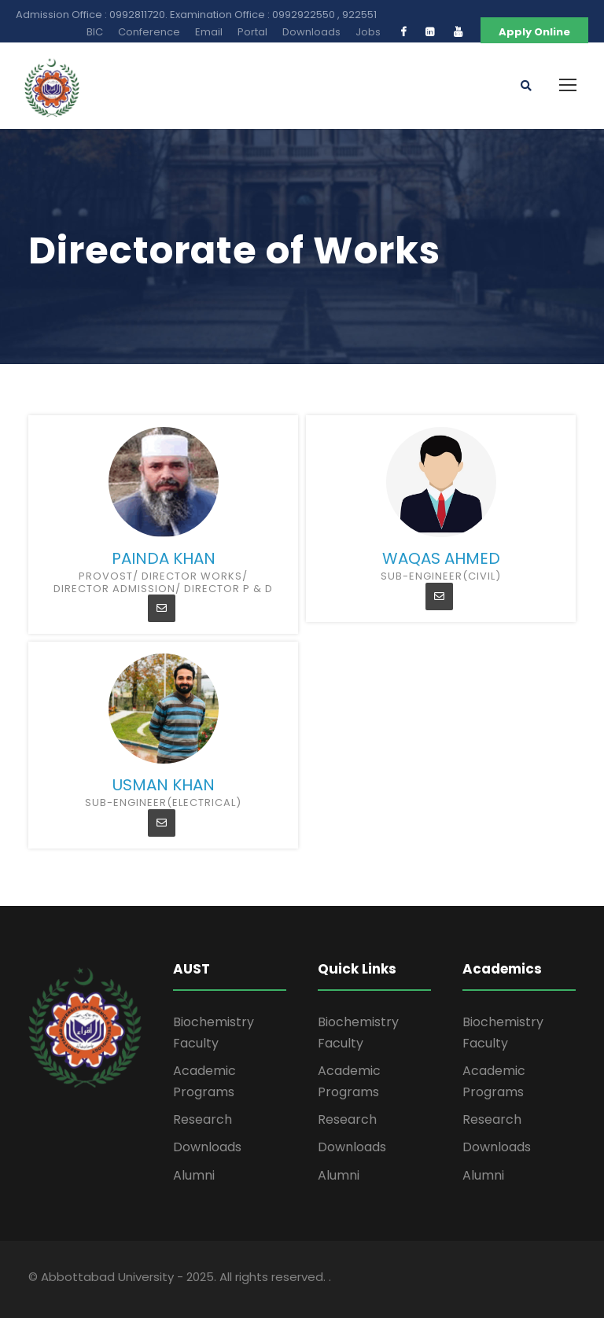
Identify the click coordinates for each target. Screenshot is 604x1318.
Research (202, 1119)
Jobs (368, 31)
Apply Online (534, 31)
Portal (252, 31)
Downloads (311, 31)
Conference (149, 31)
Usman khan (163, 785)
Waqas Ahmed (441, 558)
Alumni (194, 1175)
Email (209, 31)
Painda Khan (163, 558)
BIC (95, 31)
